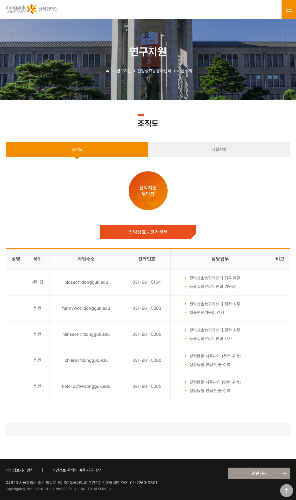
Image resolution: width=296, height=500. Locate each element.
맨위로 (286, 490)
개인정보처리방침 (20, 470)
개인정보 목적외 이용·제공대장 (76, 470)
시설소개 (184, 70)
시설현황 (219, 149)
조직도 (77, 149)
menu (289, 9)
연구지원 (124, 70)
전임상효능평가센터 (154, 70)
